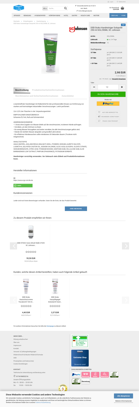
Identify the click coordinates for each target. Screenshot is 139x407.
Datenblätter (68, 96)
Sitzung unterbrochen (20, 339)
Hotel (66, 15)
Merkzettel (121, 2)
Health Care (85, 15)
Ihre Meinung (76, 209)
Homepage (50, 326)
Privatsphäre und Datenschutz (23, 361)
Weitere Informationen (123, 401)
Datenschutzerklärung (43, 402)
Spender (17, 15)
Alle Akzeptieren (123, 396)
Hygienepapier (40, 15)
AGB (14, 358)
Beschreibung (21, 90)
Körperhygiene (54, 15)
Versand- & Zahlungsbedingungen (24, 351)
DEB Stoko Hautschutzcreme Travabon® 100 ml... (26, 299)
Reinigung (27, 15)
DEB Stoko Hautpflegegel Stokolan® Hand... (55, 299)
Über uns (114, 15)
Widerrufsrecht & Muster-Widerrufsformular (28, 355)
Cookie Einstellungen (20, 364)
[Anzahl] (108, 87)
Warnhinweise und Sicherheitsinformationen (36, 96)
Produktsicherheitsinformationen (48, 90)
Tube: (92, 83)
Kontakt (16, 348)
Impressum (17, 345)
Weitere (96, 15)
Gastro (74, 15)
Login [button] (110, 2)
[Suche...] (44, 8)
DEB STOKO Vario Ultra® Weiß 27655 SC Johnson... (31, 244)
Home (123, 15)
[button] (94, 87)
